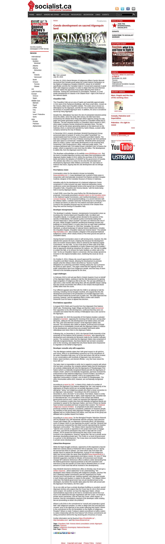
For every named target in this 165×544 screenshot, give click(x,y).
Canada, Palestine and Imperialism (120, 117)
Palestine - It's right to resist (120, 124)
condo (92, 524)
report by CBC (69, 384)
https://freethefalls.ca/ (86, 518)
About (39, 15)
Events (105, 15)
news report (68, 418)
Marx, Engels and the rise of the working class (122, 96)
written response (59, 471)
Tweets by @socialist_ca (120, 135)
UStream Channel (121, 153)
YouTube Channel (121, 140)
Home (31, 15)
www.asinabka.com (61, 175)
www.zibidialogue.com (93, 153)
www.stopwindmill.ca (96, 454)
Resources (76, 15)
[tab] (123, 96)
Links (97, 15)
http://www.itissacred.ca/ (80, 520)
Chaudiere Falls (63, 524)
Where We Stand (51, 15)
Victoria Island (75, 524)
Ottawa (64, 529)
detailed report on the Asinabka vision (92, 195)
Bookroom (88, 15)
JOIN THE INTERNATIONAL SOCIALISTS (124, 26)
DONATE (115, 31)
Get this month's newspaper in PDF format (39, 48)
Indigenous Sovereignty (67, 527)
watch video (118, 111)
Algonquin (98, 524)
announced (99, 308)
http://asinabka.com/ (60, 232)
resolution (64, 319)
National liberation (83, 527)
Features (63, 525)
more (133, 128)
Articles (65, 15)
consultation (85, 524)
